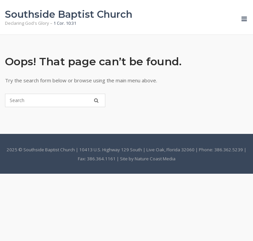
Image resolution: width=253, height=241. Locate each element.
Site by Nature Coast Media (147, 159)
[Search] (96, 100)
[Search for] (55, 100)
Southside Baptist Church (68, 14)
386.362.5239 (228, 150)
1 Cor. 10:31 (64, 23)
